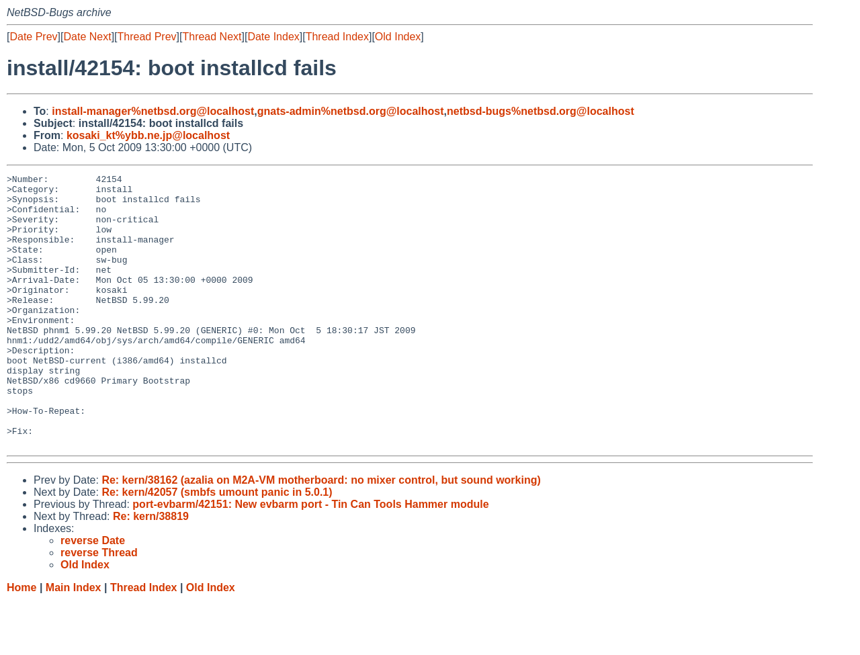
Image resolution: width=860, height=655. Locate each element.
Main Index (73, 642)
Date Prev (33, 36)
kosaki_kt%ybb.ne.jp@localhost (148, 135)
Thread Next (211, 36)
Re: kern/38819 (151, 570)
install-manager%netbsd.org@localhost (153, 111)
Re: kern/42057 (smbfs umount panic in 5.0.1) (216, 546)
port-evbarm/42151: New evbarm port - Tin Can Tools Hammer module (310, 558)
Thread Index (337, 36)
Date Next (87, 36)
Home (21, 642)
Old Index (398, 36)
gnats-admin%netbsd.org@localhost (350, 111)
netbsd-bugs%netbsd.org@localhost (540, 111)
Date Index (273, 36)
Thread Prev (147, 36)
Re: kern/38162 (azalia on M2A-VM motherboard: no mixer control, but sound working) (320, 534)
